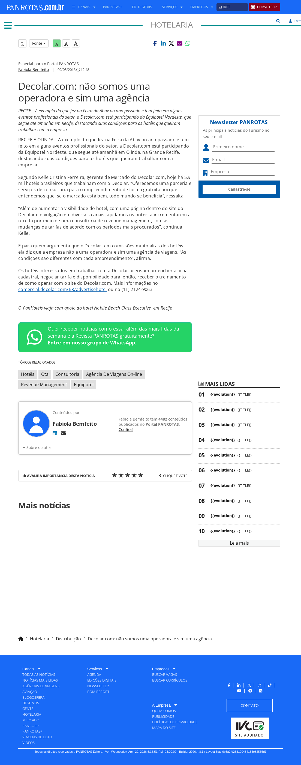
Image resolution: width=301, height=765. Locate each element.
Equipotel (84, 385)
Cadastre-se (239, 189)
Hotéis (27, 374)
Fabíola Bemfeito (33, 69)
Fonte (39, 43)
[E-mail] (63, 433)
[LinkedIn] (55, 433)
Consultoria (67, 374)
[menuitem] (82, 7)
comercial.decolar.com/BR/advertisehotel (62, 289)
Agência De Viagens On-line (114, 374)
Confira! (126, 429)
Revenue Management (44, 385)
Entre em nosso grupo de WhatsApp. (92, 342)
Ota (45, 374)
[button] (155, 43)
